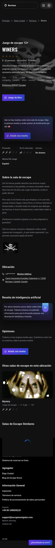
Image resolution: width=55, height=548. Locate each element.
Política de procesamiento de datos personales (23, 499)
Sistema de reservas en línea (15, 460)
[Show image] (10, 248)
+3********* (10, 274)
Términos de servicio (11, 495)
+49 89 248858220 (11, 510)
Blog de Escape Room (12, 478)
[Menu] (46, 5)
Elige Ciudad (8, 473)
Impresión (6, 491)
